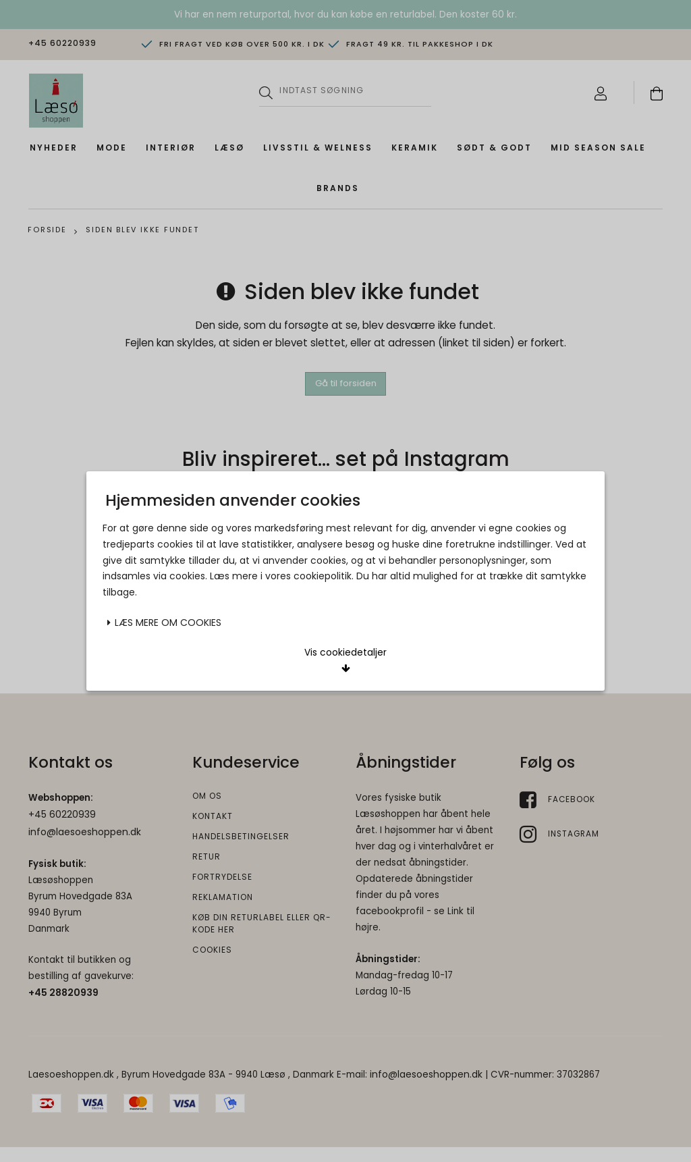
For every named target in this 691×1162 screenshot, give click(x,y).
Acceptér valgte (270, 576)
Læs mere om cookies (164, 532)
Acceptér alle (420, 576)
